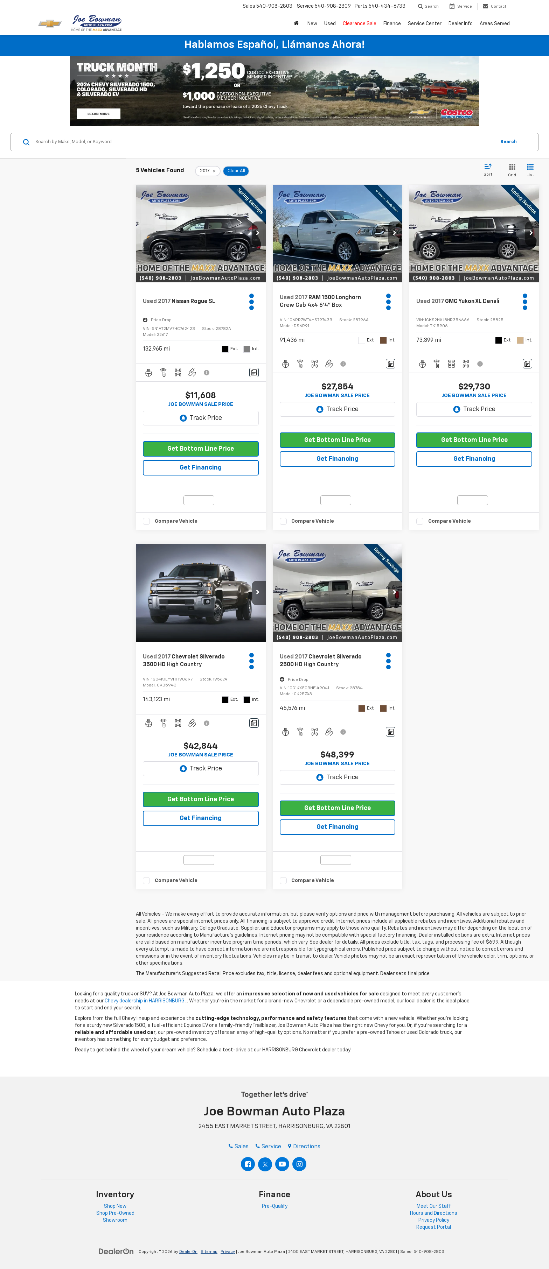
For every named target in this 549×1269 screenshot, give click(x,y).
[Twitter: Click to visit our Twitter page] (265, 1164)
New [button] (312, 23)
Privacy (228, 1252)
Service (268, 1147)
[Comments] (254, 372)
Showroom (115, 1220)
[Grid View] (510, 170)
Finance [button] (392, 23)
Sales (239, 1147)
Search (508, 142)
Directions (304, 1147)
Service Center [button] (425, 23)
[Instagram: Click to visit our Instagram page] (299, 1164)
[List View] (530, 170)
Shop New (115, 1206)
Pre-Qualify (274, 1206)
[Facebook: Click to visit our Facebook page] (248, 1164)
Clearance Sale (359, 23)
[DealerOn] (116, 1251)
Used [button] (330, 23)
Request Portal (433, 1227)
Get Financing (201, 468)
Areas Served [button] (495, 23)
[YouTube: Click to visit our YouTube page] (282, 1164)
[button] (297, 24)
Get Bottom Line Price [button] (200, 449)
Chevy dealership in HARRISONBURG (145, 1001)
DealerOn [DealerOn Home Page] (188, 1252)
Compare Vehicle (176, 521)
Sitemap (209, 1252)
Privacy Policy (433, 1220)
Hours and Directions (433, 1213)
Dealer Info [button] (461, 23)
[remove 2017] (208, 171)
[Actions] (252, 302)
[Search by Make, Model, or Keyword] (264, 142)
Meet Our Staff (434, 1206)
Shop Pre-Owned (115, 1213)
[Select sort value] (490, 170)
